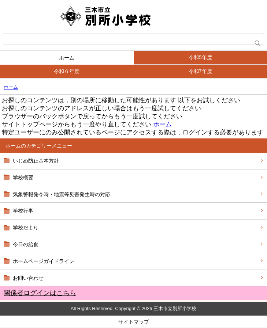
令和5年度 (200, 57)
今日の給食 (25, 244)
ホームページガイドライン (43, 261)
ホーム (66, 58)
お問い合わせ (28, 278)
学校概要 (23, 177)
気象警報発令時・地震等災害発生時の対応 (61, 194)
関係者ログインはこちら (40, 293)
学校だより (25, 227)
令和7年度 (200, 71)
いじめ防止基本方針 (36, 161)
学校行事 (23, 211)
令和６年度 (66, 71)
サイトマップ (133, 322)
